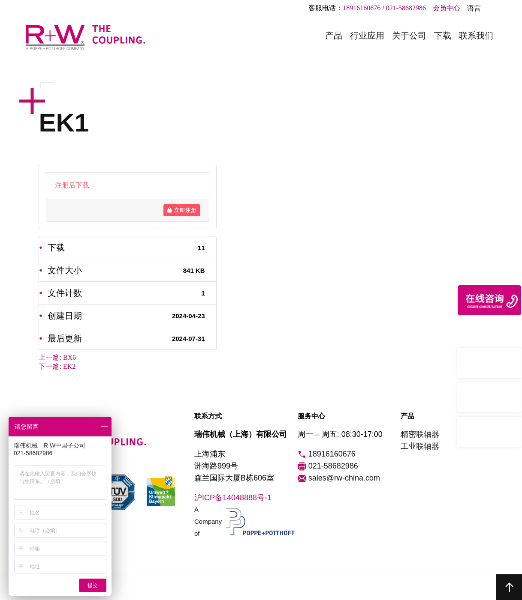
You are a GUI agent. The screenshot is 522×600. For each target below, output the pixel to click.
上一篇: (57, 357)
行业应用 (367, 35)
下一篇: (57, 366)
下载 (442, 35)
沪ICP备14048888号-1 (233, 497)
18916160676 (361, 8)
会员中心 (446, 8)
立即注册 (181, 210)
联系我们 (476, 35)
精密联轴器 (420, 434)
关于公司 (409, 35)
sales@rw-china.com (339, 478)
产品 (333, 35)
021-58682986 (406, 8)
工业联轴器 (420, 446)
